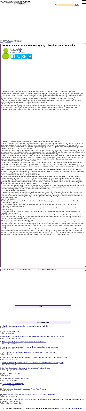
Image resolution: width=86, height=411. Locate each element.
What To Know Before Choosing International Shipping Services (24, 342)
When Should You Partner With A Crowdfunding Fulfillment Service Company (28, 352)
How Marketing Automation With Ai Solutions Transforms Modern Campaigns (29, 394)
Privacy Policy (64, 408)
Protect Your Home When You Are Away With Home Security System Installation (30, 347)
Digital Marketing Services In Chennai (16, 378)
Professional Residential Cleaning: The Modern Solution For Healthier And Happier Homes (33, 336)
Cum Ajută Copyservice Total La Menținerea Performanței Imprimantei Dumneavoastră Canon (34, 357)
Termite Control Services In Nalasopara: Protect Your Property (24, 389)
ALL (1, 42)
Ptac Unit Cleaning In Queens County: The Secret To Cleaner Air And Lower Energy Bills (32, 363)
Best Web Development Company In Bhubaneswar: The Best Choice (26, 368)
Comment (13, 52)
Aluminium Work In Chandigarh (13, 384)
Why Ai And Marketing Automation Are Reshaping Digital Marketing (25, 326)
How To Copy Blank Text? (11, 331)
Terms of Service (77, 408)
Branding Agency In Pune (11, 373)
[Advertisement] (43, 23)
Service (8, 42)
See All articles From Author (46, 270)
